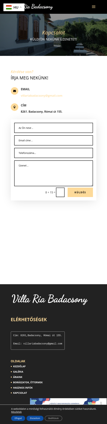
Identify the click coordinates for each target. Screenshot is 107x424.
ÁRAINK (17, 377)
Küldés (80, 192)
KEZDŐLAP (19, 366)
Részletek (16, 412)
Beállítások (53, 418)
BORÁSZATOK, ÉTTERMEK (28, 382)
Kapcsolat (53, 35)
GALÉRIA (18, 371)
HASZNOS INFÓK (23, 387)
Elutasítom (35, 418)
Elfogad (18, 418)
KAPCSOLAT (20, 392)
